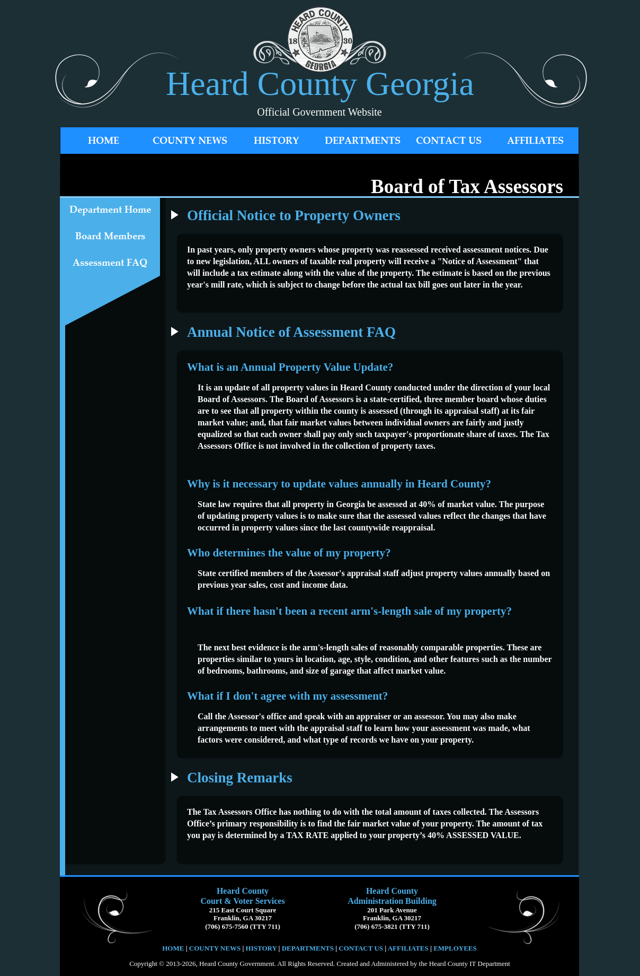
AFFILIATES (408, 948)
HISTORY (260, 948)
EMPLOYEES (455, 948)
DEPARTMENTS (308, 948)
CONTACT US (361, 948)
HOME (173, 948)
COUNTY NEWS (216, 948)
